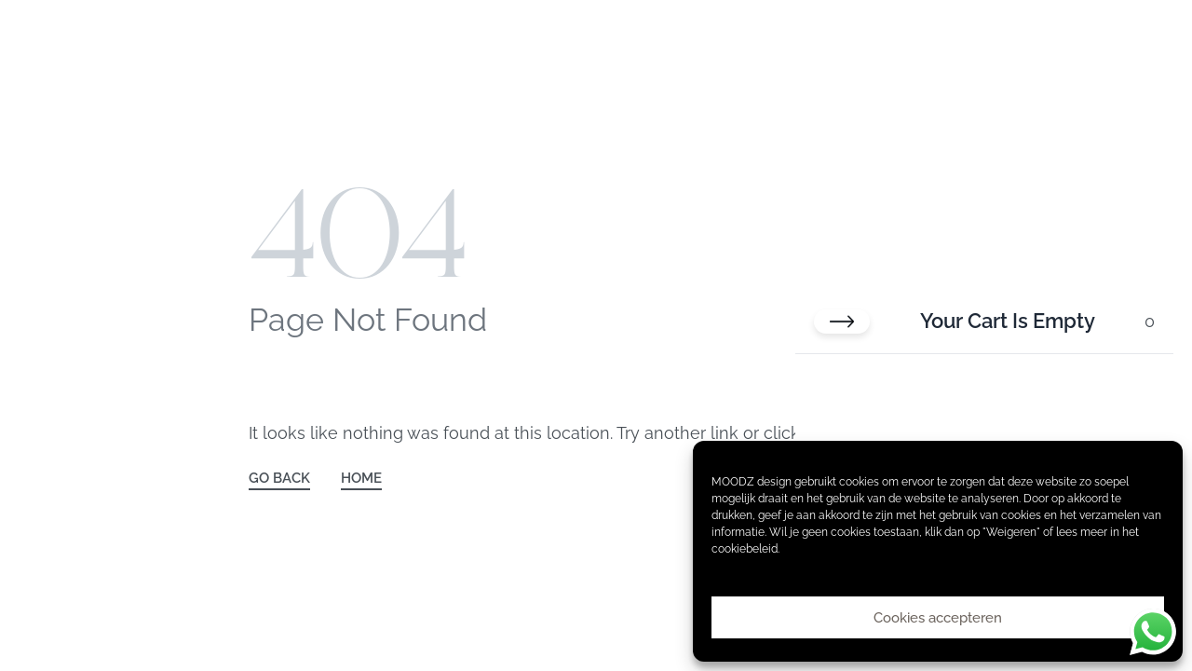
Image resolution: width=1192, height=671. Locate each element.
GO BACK (279, 479)
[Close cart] (842, 321)
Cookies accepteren (938, 617)
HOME (361, 479)
